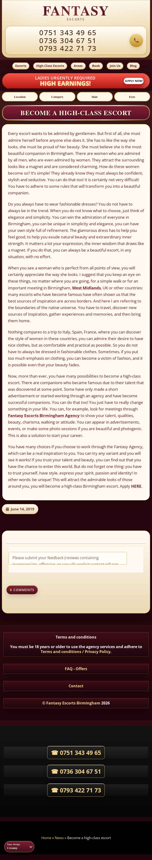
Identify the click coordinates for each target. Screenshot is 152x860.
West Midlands (86, 287)
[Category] (57, 96)
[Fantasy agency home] (76, 13)
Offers (81, 668)
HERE (136, 486)
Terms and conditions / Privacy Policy (75, 651)
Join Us (115, 66)
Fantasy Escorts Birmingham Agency (44, 415)
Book (96, 66)
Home (46, 837)
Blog (133, 66)
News (59, 837)
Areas (78, 66)
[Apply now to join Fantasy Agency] (76, 81)
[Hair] (95, 96)
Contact (76, 685)
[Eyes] (132, 96)
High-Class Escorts (50, 66)
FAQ (69, 668)
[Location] (20, 96)
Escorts (20, 66)
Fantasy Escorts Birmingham (73, 703)
